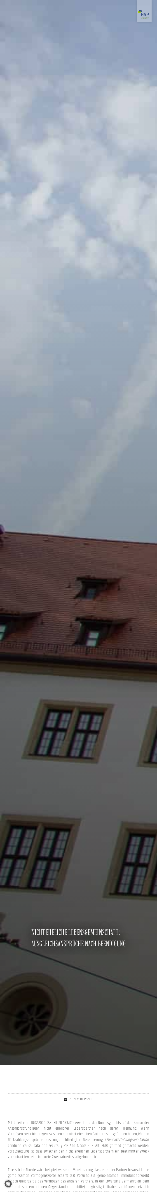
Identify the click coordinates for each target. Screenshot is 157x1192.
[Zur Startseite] (144, 11)
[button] (8, 1184)
